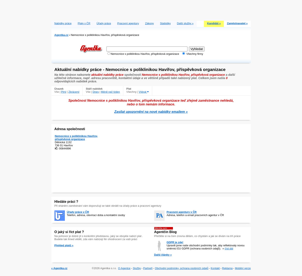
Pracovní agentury (128, 23)
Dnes (95, 91)
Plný (63, 91)
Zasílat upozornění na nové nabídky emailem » (151, 112)
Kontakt (215, 268)
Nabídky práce (63, 23)
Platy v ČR (84, 23)
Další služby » (185, 23)
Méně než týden (110, 91)
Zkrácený (73, 91)
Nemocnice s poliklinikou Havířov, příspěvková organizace (76, 137)
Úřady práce (103, 23)
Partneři (148, 268)
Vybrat (144, 91)
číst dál (229, 248)
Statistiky (165, 23)
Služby (137, 268)
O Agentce (124, 268)
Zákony (149, 23)
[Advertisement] (151, 9)
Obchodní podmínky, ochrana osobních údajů (181, 268)
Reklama (227, 268)
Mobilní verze (243, 268)
